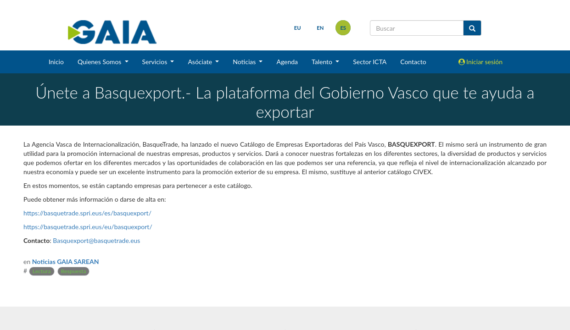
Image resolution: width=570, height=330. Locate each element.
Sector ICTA (369, 62)
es (343, 28)
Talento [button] (323, 62)
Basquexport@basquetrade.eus (96, 240)
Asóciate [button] (200, 62)
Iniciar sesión (480, 62)
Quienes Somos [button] (100, 62)
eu (297, 28)
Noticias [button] (245, 62)
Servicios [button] (155, 62)
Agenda (287, 62)
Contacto (413, 62)
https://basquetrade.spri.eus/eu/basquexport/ (87, 227)
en (320, 28)
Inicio (56, 62)
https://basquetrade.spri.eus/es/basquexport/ (87, 213)
